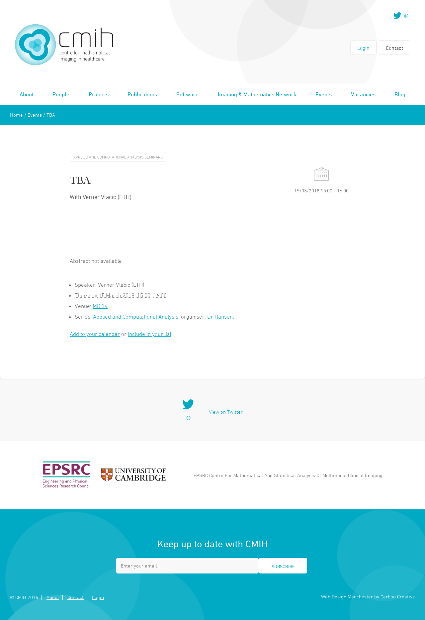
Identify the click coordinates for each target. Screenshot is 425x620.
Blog (399, 94)
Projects (99, 94)
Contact (394, 48)
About (27, 94)
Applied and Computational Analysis (135, 316)
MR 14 (100, 306)
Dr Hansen (220, 316)
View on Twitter (226, 412)
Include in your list (149, 334)
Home (16, 115)
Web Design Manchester (347, 596)
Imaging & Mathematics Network (257, 94)
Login (363, 48)
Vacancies (363, 94)
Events (323, 94)
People (60, 94)
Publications (142, 94)
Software (187, 94)
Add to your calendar (95, 334)
